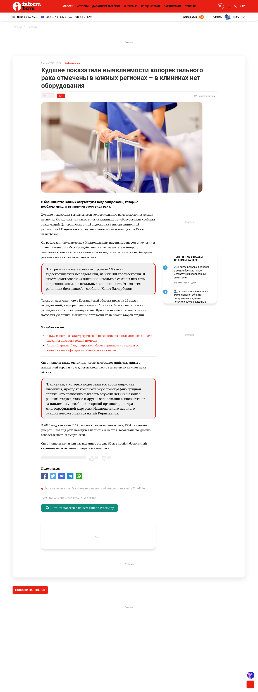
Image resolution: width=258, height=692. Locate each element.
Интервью (131, 6)
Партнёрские (172, 6)
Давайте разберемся (106, 6)
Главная (17, 27)
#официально (72, 63)
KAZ (242, 6)
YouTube (190, 6)
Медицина (49, 498)
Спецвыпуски (150, 6)
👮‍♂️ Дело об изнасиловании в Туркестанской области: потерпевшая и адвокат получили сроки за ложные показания (191, 298)
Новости (67, 6)
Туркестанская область (82, 498)
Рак (61, 498)
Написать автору (204, 96)
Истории (83, 6)
